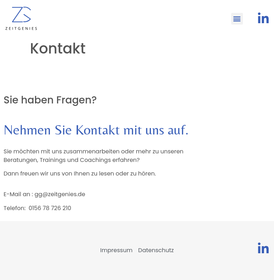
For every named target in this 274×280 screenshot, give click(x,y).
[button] (237, 19)
